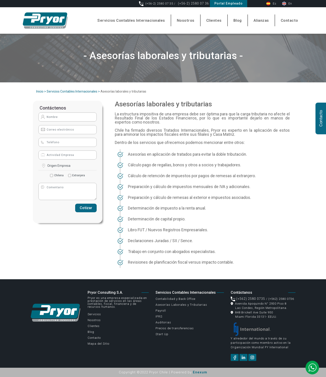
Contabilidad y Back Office (175, 299)
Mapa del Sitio (98, 343)
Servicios (94, 314)
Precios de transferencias (175, 328)
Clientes (214, 20)
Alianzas (261, 20)
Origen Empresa (58, 165)
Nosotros (185, 20)
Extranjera (78, 175)
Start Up (162, 334)
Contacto (289, 20)
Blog (237, 20)
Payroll (161, 310)
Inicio (39, 91)
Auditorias (163, 322)
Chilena (59, 175)
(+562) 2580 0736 (281, 299)
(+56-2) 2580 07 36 (193, 3)
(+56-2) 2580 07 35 (156, 3)
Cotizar (86, 208)
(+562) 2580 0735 (248, 299)
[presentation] (55, 208)
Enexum (200, 372)
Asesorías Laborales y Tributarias (181, 304)
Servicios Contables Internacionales (131, 20)
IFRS (159, 316)
